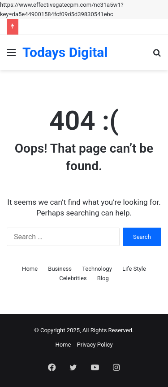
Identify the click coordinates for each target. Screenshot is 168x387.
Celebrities (72, 278)
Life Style (134, 268)
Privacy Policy (95, 344)
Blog (103, 278)
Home (30, 268)
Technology (97, 268)
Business (60, 268)
